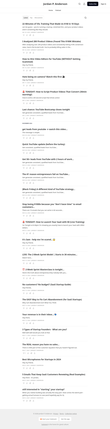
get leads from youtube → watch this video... (45, 129)
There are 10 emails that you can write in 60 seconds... (42, 210)
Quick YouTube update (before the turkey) (43, 144)
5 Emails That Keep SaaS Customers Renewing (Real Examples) (53, 374)
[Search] (79, 4)
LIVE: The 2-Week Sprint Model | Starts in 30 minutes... (49, 254)
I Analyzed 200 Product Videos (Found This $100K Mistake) (51, 41)
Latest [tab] (26, 18)
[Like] (23, 35)
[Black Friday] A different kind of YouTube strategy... (48, 189)
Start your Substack (48, 419)
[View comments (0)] (27, 35)
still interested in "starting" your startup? (43, 389)
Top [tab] (31, 18)
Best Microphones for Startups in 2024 (41, 359)
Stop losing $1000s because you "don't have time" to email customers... (51, 205)
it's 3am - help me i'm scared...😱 (38, 239)
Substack (45, 424)
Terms (62, 414)
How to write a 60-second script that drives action (41, 98)
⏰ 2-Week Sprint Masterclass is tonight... (43, 269)
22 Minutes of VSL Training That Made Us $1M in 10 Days (50, 23)
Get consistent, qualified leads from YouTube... (39, 147)
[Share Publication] (84, 4)
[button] (50, 10)
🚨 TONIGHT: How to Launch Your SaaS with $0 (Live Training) (53, 222)
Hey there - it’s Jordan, (30, 377)
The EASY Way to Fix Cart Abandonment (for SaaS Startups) (52, 299)
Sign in (103, 4)
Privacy (55, 414)
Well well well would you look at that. (36, 333)
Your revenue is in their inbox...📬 (39, 314)
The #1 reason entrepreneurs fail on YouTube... (46, 174)
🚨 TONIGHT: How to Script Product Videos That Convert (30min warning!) (54, 93)
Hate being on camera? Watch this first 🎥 (43, 76)
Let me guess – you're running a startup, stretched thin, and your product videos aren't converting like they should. (52, 28)
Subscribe (93, 4)
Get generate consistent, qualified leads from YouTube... (43, 113)
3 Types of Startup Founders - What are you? (44, 329)
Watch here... (27, 258)
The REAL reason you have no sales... (40, 344)
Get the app (65, 419)
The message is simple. (31, 132)
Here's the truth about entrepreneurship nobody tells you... (44, 273)
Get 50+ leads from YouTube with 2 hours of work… (48, 159)
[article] (55, 29)
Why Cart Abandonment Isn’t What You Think (39, 303)
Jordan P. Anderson (37, 32)
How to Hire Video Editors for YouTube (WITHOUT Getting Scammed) (51, 60)
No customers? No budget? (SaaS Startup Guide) (46, 284)
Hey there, (26, 318)
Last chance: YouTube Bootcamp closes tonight (46, 109)
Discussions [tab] (39, 18)
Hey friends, (26, 288)
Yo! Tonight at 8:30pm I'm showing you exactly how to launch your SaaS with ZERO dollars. (53, 226)
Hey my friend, (27, 65)
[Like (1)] (24, 353)
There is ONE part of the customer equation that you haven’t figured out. (49, 348)
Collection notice (71, 414)
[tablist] (33, 18)
